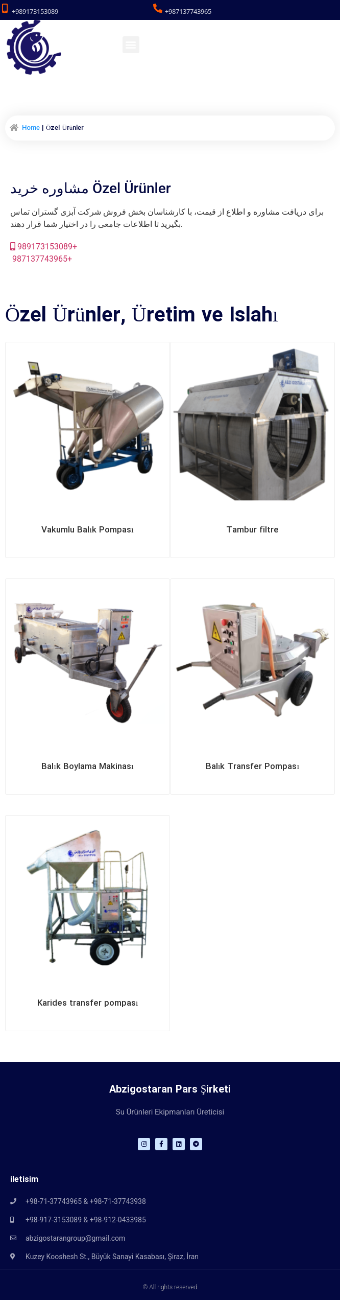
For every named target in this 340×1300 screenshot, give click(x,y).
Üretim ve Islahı (205, 316)
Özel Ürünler (62, 316)
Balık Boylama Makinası (87, 767)
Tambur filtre (252, 530)
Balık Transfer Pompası (252, 767)
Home (31, 128)
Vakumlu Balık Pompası (87, 530)
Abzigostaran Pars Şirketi (170, 1090)
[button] (131, 44)
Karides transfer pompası (87, 1003)
